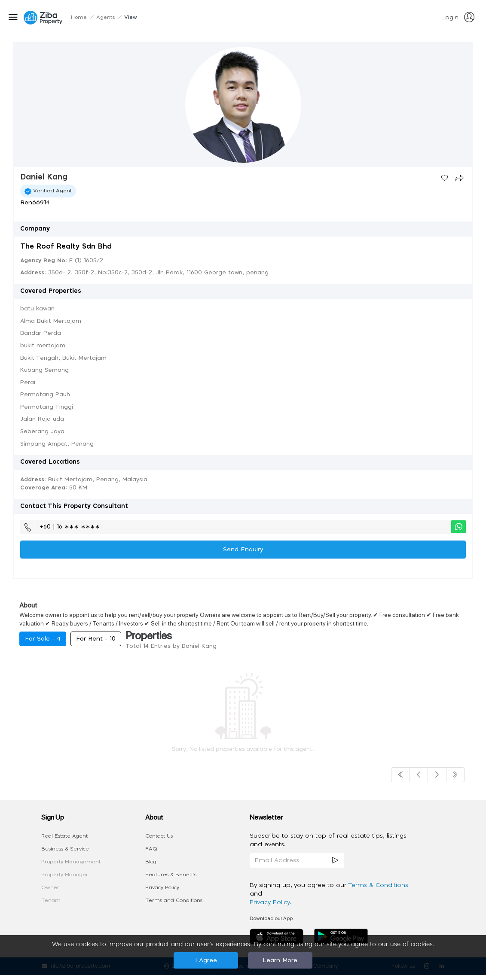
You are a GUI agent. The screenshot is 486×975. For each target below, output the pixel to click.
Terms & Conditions (378, 885)
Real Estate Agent (64, 835)
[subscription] (334, 860)
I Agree (206, 960)
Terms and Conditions (173, 900)
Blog (150, 861)
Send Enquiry (243, 550)
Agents (105, 17)
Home (79, 17)
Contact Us (159, 835)
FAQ (151, 848)
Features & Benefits (170, 874)
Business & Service (65, 848)
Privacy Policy (162, 887)
